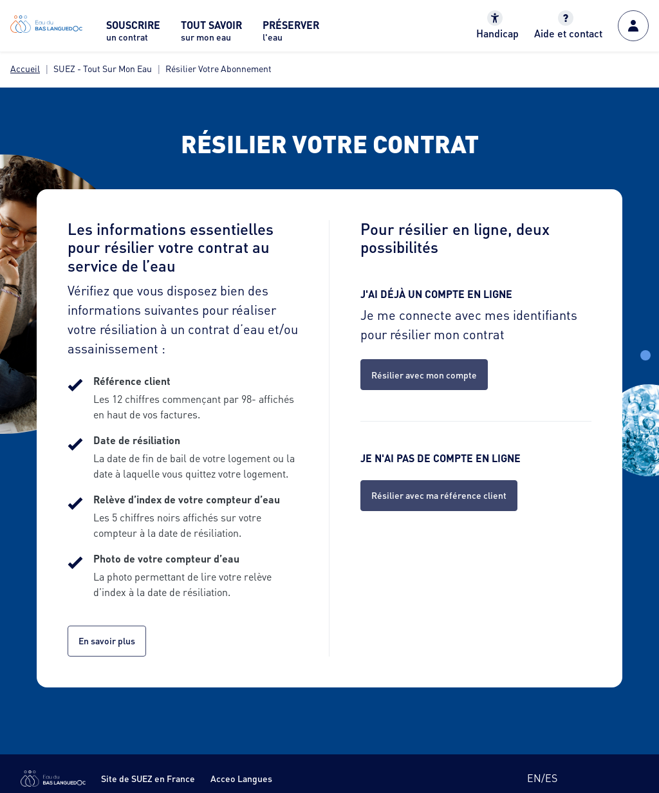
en (534, 778)
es (551, 778)
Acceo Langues (241, 778)
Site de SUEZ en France (148, 778)
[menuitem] (133, 34)
